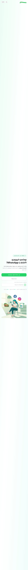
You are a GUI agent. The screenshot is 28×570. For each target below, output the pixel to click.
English (3, 1)
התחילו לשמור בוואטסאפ (14, 274)
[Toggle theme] (7, 2)
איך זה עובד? (14, 278)
